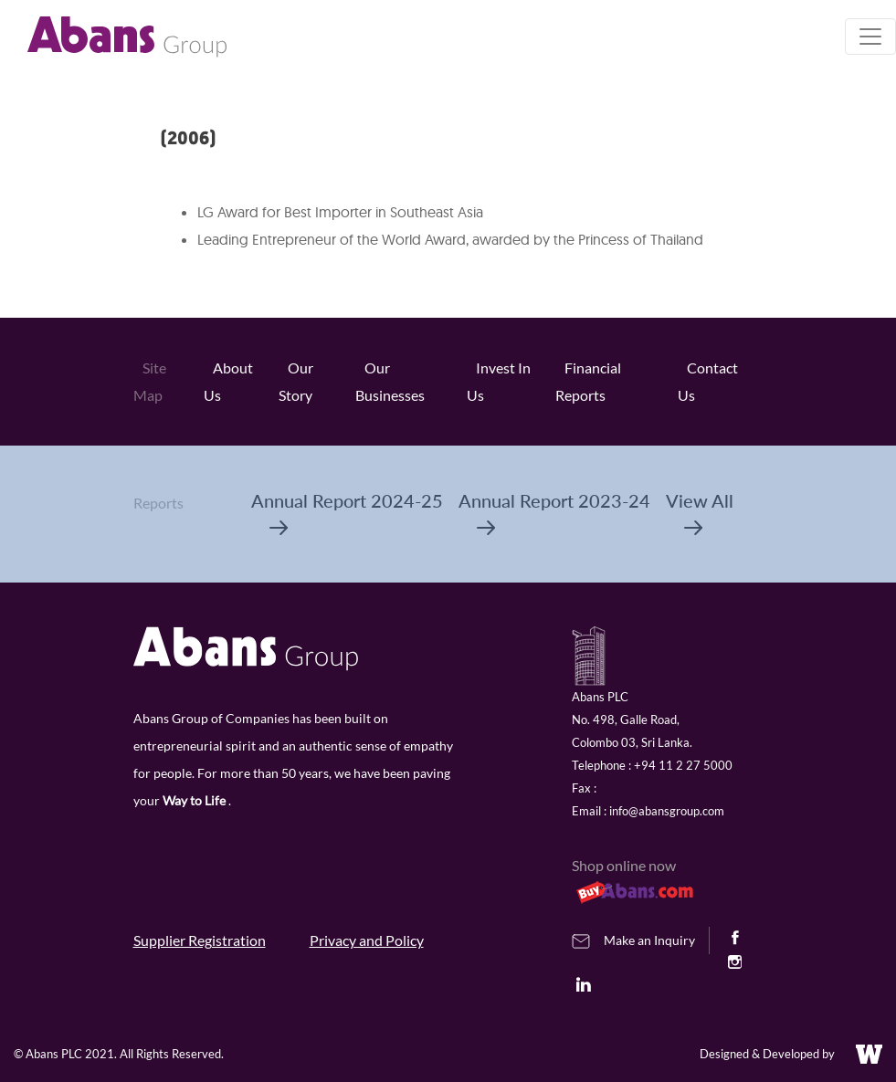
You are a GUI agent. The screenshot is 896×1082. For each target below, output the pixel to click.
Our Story (296, 381)
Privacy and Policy (367, 940)
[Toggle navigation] (870, 36)
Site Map (149, 381)
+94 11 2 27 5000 (683, 765)
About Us (228, 381)
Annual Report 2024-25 (347, 512)
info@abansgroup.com (666, 811)
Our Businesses (390, 381)
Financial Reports (588, 381)
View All (699, 512)
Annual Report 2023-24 (554, 512)
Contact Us (708, 381)
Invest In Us (499, 381)
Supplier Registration (199, 940)
